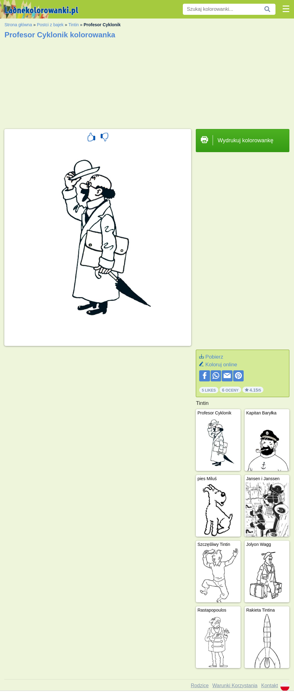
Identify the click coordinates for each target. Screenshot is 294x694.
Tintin (73, 24)
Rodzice (200, 685)
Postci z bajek (50, 24)
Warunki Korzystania (235, 685)
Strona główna (18, 24)
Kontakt (269, 685)
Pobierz (214, 357)
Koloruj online (221, 365)
